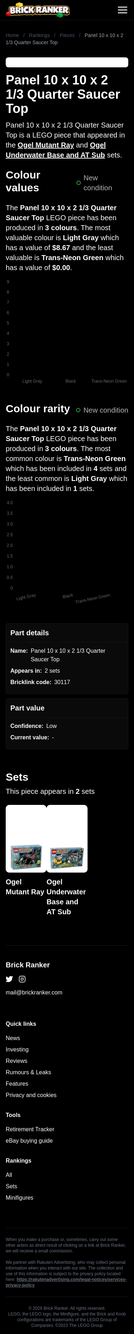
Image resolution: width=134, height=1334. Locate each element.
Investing (17, 1049)
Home (12, 35)
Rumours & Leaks (28, 1072)
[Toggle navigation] (122, 10)
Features (17, 1084)
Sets (11, 1186)
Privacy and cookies (31, 1095)
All (9, 1175)
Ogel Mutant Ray (46, 145)
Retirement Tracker (30, 1129)
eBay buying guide (29, 1141)
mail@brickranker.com (34, 992)
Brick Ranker (28, 965)
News (13, 1038)
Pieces (67, 35)
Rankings (39, 35)
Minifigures (19, 1198)
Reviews (16, 1061)
